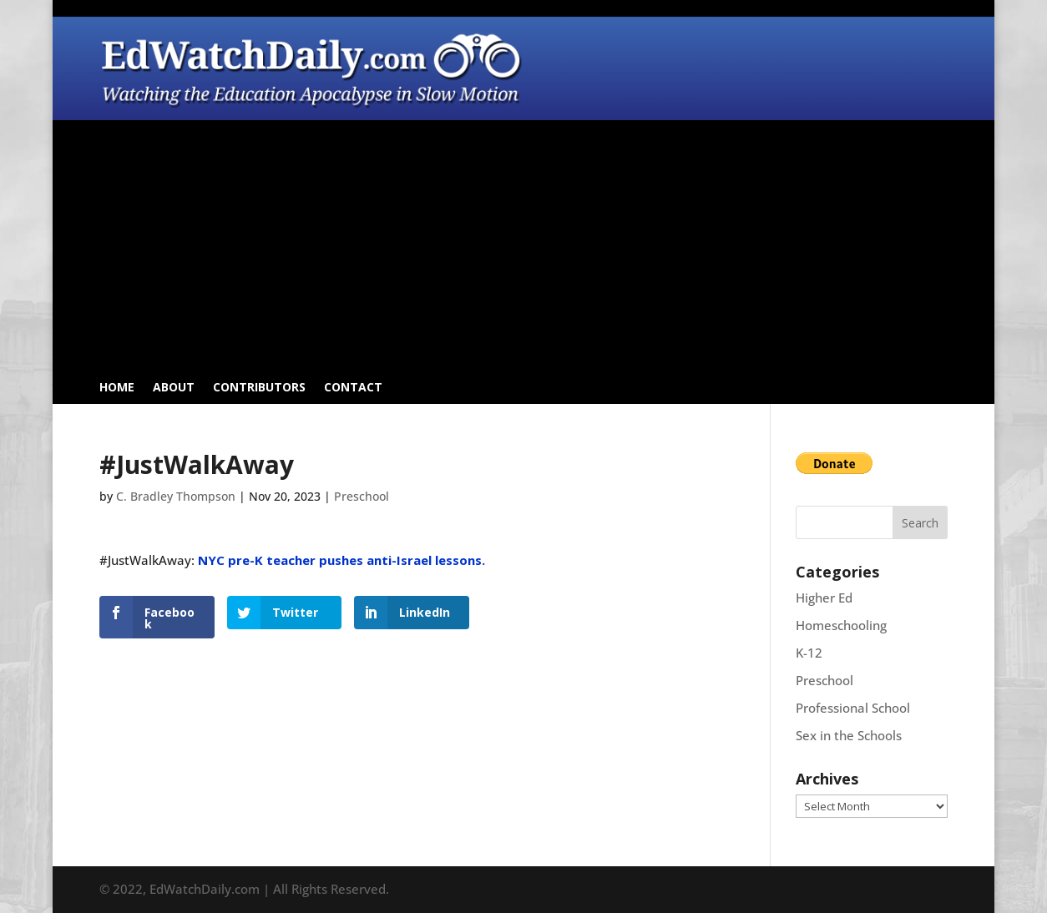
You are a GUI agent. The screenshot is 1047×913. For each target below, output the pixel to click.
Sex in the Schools (849, 735)
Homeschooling (841, 625)
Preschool (361, 496)
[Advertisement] (524, 249)
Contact (353, 388)
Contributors (259, 388)
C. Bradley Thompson (175, 496)
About (174, 388)
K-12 (809, 652)
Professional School (853, 707)
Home (116, 388)
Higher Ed (824, 597)
